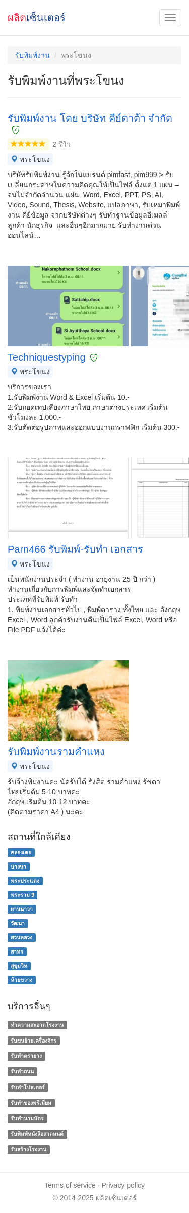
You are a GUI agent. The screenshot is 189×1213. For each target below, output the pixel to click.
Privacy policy (123, 1185)
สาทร (17, 951)
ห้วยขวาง (21, 980)
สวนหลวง (21, 937)
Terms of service (70, 1185)
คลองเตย (21, 852)
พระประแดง (25, 881)
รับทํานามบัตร (27, 1118)
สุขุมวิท (19, 966)
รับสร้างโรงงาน (28, 1149)
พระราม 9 (22, 895)
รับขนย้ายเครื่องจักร (33, 1040)
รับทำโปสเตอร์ (28, 1087)
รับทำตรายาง (26, 1056)
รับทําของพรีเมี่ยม (31, 1103)
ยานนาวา (22, 909)
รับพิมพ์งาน (32, 55)
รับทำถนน (22, 1071)
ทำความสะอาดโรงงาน (37, 1025)
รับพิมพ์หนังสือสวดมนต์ (37, 1134)
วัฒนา (18, 923)
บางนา (18, 866)
